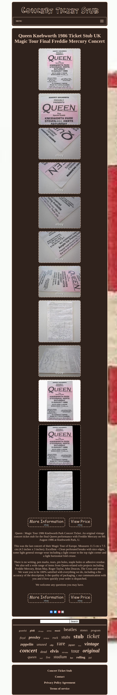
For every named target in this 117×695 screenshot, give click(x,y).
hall (41, 658)
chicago (40, 631)
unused (42, 644)
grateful (23, 630)
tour (75, 651)
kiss (79, 646)
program (96, 630)
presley (34, 637)
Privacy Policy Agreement (59, 682)
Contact (60, 676)
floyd (22, 637)
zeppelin (26, 644)
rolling (80, 657)
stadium (60, 657)
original (91, 651)
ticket (93, 636)
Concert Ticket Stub (59, 670)
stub (79, 636)
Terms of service (59, 688)
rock (55, 637)
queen (32, 657)
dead (43, 652)
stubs (65, 637)
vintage (92, 643)
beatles (70, 629)
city (52, 645)
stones (84, 630)
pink (32, 630)
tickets (46, 638)
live (48, 657)
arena (49, 630)
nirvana (65, 652)
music (57, 630)
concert (28, 650)
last (71, 658)
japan (71, 645)
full (90, 658)
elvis (54, 651)
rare (61, 643)
